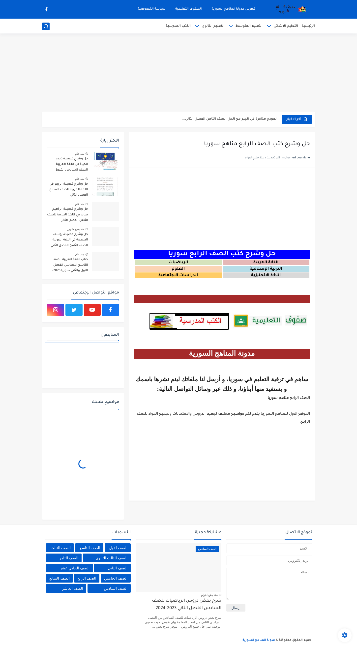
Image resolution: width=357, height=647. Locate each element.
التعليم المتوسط (249, 26)
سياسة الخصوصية (151, 9)
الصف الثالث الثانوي (111, 558)
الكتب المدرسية (178, 26)
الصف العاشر (72, 588)
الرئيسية (308, 26)
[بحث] (46, 26)
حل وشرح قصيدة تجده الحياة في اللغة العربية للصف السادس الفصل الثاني (71, 165)
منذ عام (79, 153)
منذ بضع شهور (75, 229)
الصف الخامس (115, 578)
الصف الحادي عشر (74, 568)
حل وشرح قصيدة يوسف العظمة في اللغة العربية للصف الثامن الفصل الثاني (69, 240)
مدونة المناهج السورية (258, 640)
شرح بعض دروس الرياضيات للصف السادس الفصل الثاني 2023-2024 (186, 605)
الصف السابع (59, 578)
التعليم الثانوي (213, 26)
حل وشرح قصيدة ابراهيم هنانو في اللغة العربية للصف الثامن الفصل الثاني (67, 214)
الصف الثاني (117, 568)
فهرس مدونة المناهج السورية (233, 9)
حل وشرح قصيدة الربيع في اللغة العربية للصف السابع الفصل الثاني (68, 189)
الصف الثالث (61, 548)
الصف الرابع (87, 578)
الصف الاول (118, 548)
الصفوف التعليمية (188, 9)
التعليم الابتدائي (286, 26)
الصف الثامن (68, 558)
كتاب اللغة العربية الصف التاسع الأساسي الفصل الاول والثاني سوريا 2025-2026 (70, 266)
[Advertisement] (178, 73)
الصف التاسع (90, 548)
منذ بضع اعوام (209, 595)
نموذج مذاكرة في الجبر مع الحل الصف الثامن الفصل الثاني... (229, 119)
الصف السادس (115, 588)
